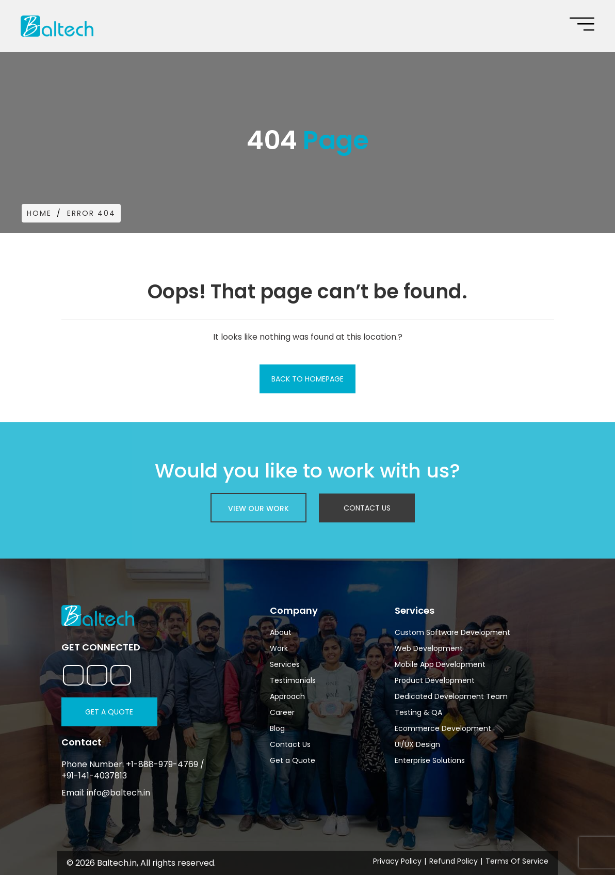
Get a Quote (109, 712)
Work (279, 648)
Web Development (429, 648)
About (281, 632)
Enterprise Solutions (430, 760)
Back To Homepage (307, 379)
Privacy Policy (397, 861)
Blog (277, 728)
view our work (258, 508)
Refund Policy (453, 861)
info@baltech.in (118, 793)
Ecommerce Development (443, 728)
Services (285, 664)
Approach (287, 696)
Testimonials (293, 680)
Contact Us (367, 508)
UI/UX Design (417, 744)
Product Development (435, 680)
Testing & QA (418, 712)
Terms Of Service (516, 861)
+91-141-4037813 (94, 776)
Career (282, 712)
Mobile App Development (440, 664)
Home (39, 213)
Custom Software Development (452, 632)
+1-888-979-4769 (162, 764)
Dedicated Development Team (451, 696)
